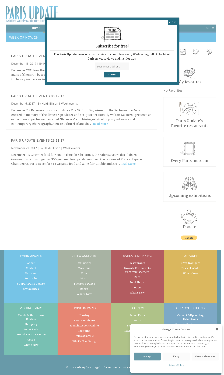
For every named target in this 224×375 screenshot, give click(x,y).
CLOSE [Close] (172, 22)
